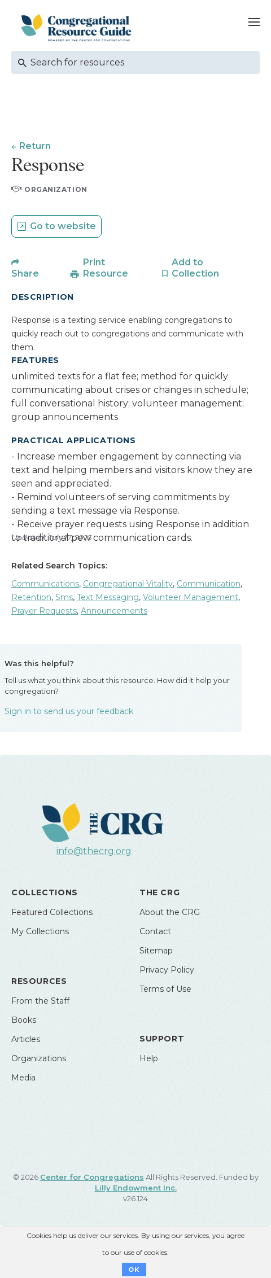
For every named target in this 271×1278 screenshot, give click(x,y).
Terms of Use (165, 989)
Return (35, 146)
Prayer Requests (44, 611)
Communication (209, 584)
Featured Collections (52, 912)
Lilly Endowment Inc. (136, 1187)
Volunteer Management (190, 597)
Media (23, 1078)
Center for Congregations (92, 1176)
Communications (45, 584)
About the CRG (169, 912)
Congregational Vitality (128, 584)
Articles (25, 1039)
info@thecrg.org (94, 851)
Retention (31, 597)
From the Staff (40, 1001)
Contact (155, 931)
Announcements (114, 611)
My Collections (40, 931)
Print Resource (105, 268)
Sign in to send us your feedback (69, 711)
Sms (64, 597)
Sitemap (156, 951)
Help (148, 1058)
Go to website (63, 226)
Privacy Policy (166, 970)
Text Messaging (108, 597)
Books (23, 1020)
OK (134, 1269)
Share (25, 273)
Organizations (38, 1058)
